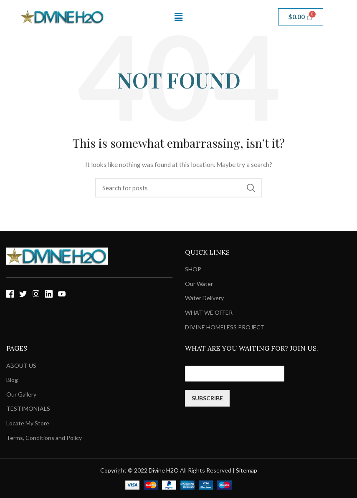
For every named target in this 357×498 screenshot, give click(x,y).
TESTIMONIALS (28, 408)
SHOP (193, 269)
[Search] (178, 187)
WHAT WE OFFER (209, 312)
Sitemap (246, 470)
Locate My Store (27, 423)
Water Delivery (204, 297)
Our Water (199, 283)
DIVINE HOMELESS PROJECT (225, 327)
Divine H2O (164, 470)
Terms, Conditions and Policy (44, 437)
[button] (178, 17)
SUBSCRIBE (207, 398)
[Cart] (301, 16)
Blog (12, 379)
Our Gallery (21, 394)
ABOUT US (21, 365)
